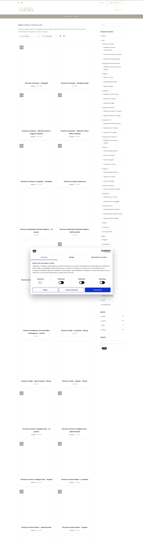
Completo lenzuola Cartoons (111, 63)
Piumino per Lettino (110, 164)
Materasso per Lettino (110, 197)
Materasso (106, 193)
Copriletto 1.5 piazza (110, 98)
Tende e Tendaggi (108, 296)
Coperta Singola (108, 86)
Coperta (105, 74)
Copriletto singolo (109, 103)
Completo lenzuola (108, 44)
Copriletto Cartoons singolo (112, 115)
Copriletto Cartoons (109, 107)
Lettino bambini (107, 231)
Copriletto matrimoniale (111, 94)
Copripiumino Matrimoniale (112, 123)
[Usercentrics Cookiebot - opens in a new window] (103, 251)
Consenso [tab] (44, 257)
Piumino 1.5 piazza (109, 155)
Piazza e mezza (108, 77)
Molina (103, 330)
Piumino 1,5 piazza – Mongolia (36, 83)
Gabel (103, 325)
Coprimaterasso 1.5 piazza (112, 209)
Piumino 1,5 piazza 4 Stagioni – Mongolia (36, 181)
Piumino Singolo (109, 160)
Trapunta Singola (109, 181)
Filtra (104, 348)
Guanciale (106, 227)
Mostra (47, 36)
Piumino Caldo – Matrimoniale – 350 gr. (36, 381)
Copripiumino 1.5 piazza (111, 128)
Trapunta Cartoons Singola (112, 189)
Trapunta (105, 169)
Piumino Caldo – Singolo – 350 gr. (75, 381)
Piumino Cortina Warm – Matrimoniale (36, 527)
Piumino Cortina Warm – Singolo (74, 527)
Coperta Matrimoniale (110, 82)
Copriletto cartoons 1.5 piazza (113, 111)
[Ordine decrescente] (38, 36)
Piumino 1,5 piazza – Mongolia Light (75, 83)
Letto (103, 40)
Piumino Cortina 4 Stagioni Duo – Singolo (36, 479)
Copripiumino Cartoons (110, 137)
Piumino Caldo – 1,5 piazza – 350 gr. (74, 330)
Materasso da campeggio (111, 201)
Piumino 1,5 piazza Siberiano (75, 181)
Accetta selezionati (71, 290)
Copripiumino (107, 120)
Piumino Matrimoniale (110, 151)
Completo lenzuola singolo (112, 59)
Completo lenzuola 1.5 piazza (112, 54)
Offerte (103, 36)
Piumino (105, 147)
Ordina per (24, 36)
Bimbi (103, 300)
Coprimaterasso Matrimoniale (113, 214)
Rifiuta (45, 290)
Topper (105, 223)
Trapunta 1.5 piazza (109, 176)
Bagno (103, 236)
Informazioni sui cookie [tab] (99, 257)
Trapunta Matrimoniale (111, 172)
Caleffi (103, 316)
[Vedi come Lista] (64, 36)
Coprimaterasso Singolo (111, 218)
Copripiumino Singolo (110, 132)
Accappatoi (106, 244)
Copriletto (106, 91)
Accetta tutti (98, 290)
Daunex (103, 321)
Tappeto (105, 239)
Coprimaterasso (107, 206)
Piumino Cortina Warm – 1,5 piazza (74, 479)
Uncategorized (105, 304)
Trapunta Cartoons (108, 185)
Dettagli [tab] (71, 257)
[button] (122, 9)
